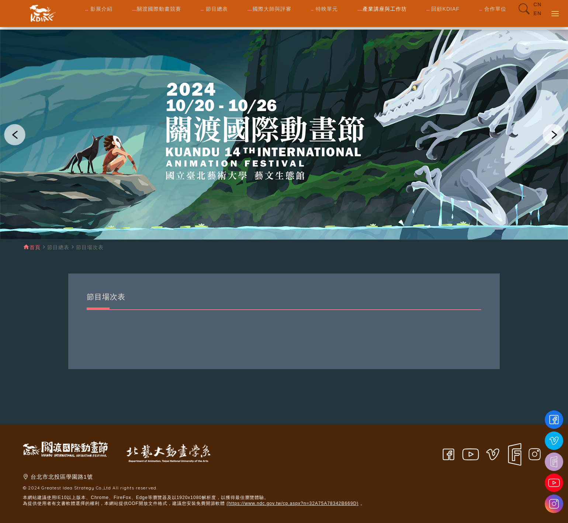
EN (537, 19)
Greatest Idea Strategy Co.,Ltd (76, 488)
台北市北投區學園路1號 (62, 476)
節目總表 (58, 247)
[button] (15, 135)
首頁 (35, 247)
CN (537, 10)
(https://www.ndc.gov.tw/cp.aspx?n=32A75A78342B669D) (292, 503)
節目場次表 (90, 247)
